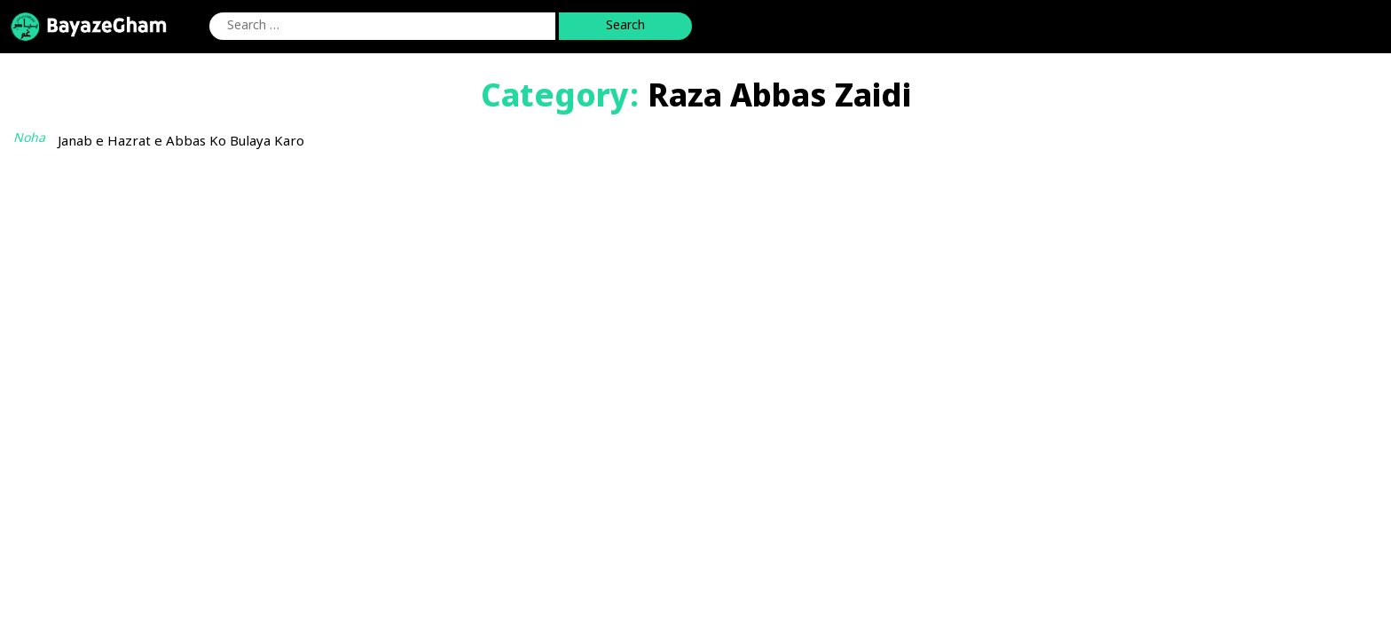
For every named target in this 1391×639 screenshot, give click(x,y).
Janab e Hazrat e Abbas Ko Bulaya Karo (181, 142)
